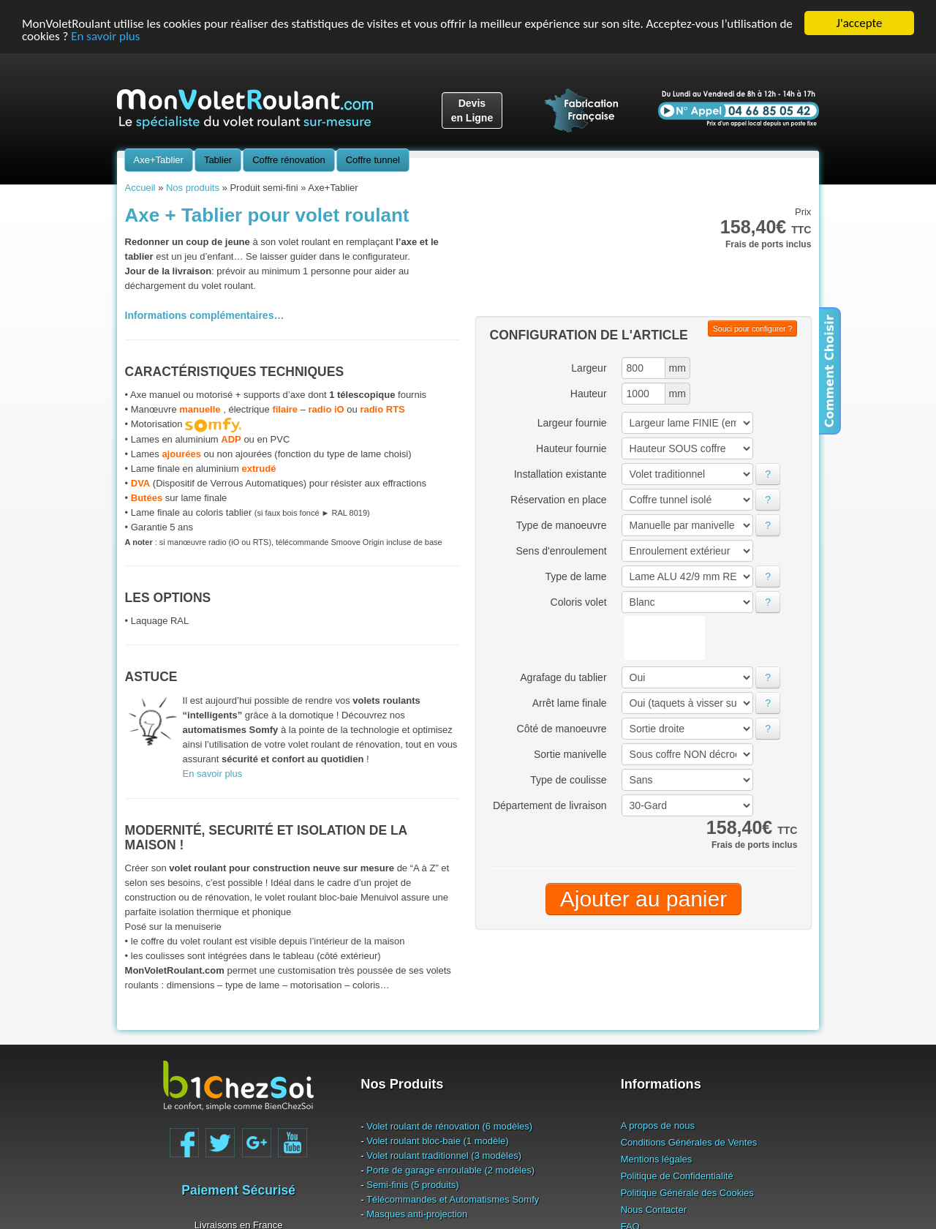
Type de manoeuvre (561, 525)
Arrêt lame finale (569, 703)
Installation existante (560, 474)
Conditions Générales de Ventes (689, 1141)
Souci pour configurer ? (753, 328)
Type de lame (576, 576)
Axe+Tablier (159, 159)
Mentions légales (656, 1158)
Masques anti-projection (416, 1213)
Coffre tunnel (373, 159)
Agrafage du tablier (563, 677)
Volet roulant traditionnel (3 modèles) (443, 1154)
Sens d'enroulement (561, 551)
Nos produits (192, 187)
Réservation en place (558, 499)
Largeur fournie (572, 423)
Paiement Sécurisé (238, 1190)
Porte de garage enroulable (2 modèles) (450, 1169)
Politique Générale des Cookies (687, 1192)
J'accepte (860, 23)
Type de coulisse (568, 780)
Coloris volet (579, 602)
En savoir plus (105, 35)
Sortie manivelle (570, 754)
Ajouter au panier (644, 899)
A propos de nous (658, 1124)
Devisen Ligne (472, 110)
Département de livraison (550, 805)
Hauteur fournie (571, 448)
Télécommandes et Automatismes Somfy (452, 1198)
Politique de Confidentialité (677, 1175)
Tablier (218, 159)
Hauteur (588, 393)
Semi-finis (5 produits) (412, 1184)
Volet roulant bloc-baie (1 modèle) (437, 1140)
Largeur (588, 368)
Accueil (140, 187)
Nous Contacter (654, 1208)
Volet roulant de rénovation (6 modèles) (449, 1125)
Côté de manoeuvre (562, 728)
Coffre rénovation (288, 159)
